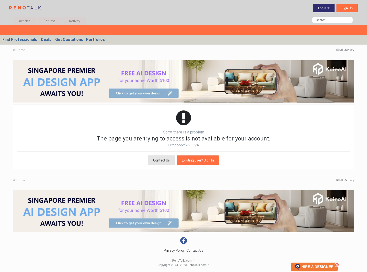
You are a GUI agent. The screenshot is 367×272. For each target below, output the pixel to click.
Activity (74, 21)
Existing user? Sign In (198, 160)
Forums (49, 21)
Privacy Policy (174, 250)
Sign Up (347, 8)
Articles (25, 21)
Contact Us (161, 160)
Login (323, 8)
